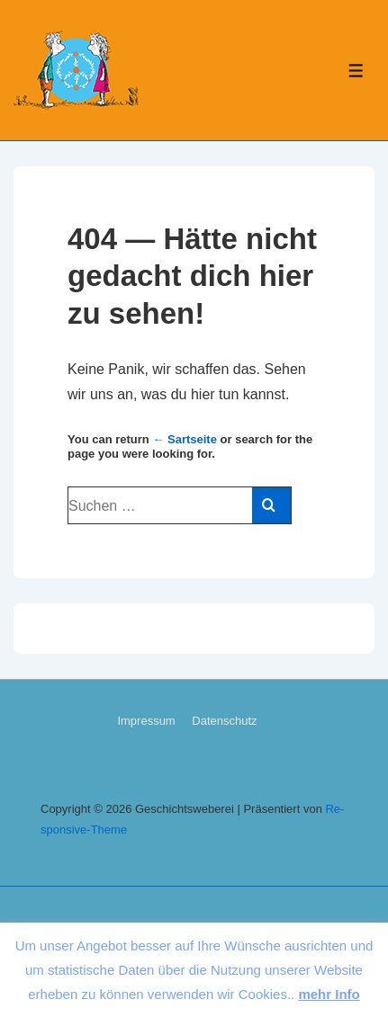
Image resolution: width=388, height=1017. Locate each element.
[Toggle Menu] (356, 71)
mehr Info (328, 994)
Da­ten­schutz (224, 720)
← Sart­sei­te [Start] (184, 439)
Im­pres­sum (146, 720)
